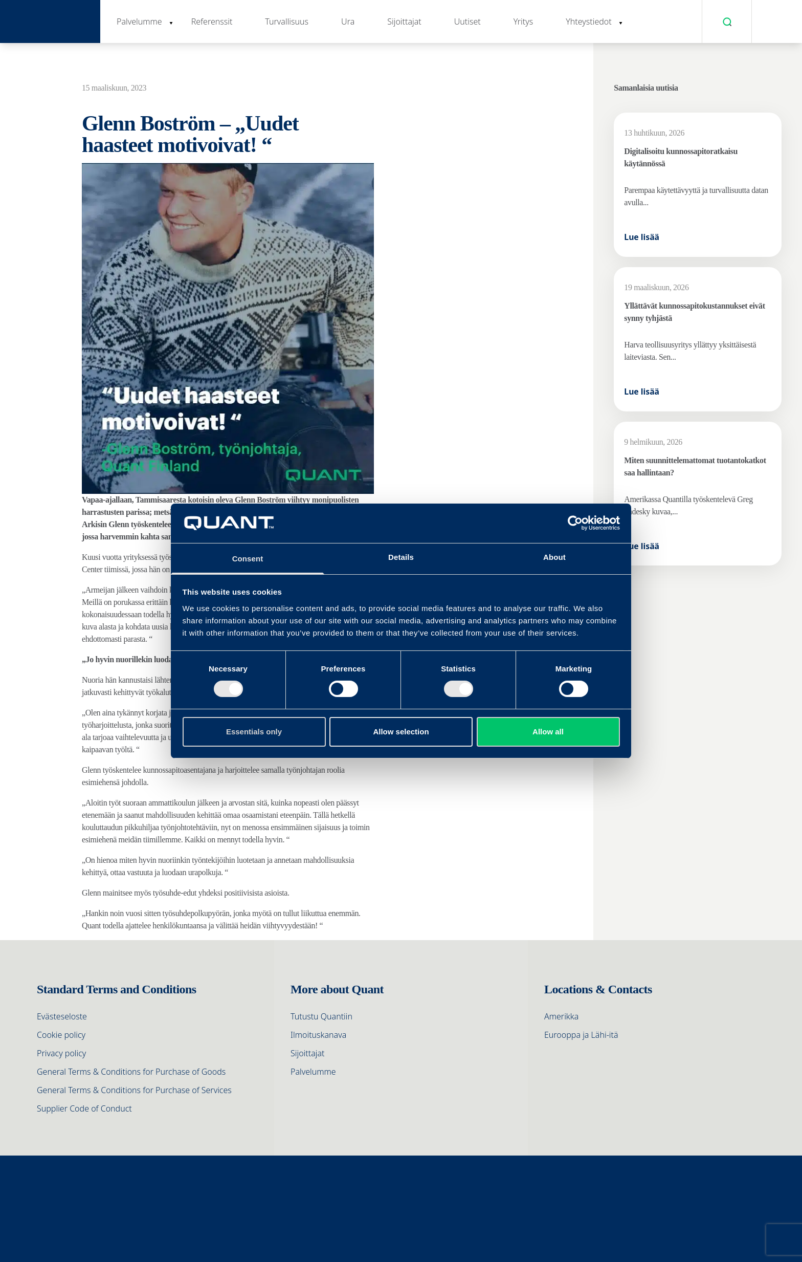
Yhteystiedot (588, 21)
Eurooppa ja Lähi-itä (581, 1034)
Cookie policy (61, 1034)
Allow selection (401, 731)
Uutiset (467, 21)
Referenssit (212, 21)
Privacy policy (61, 1053)
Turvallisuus (286, 21)
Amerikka (561, 1016)
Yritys (523, 21)
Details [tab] (401, 557)
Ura (347, 21)
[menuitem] (774, 21)
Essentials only (254, 731)
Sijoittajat (404, 21)
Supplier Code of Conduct (84, 1108)
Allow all (548, 731)
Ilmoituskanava (318, 1034)
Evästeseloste (62, 1016)
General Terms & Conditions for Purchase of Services (134, 1090)
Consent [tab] (247, 558)
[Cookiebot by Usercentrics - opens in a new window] (575, 523)
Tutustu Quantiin (321, 1016)
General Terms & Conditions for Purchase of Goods (131, 1071)
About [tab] (554, 557)
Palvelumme (139, 21)
